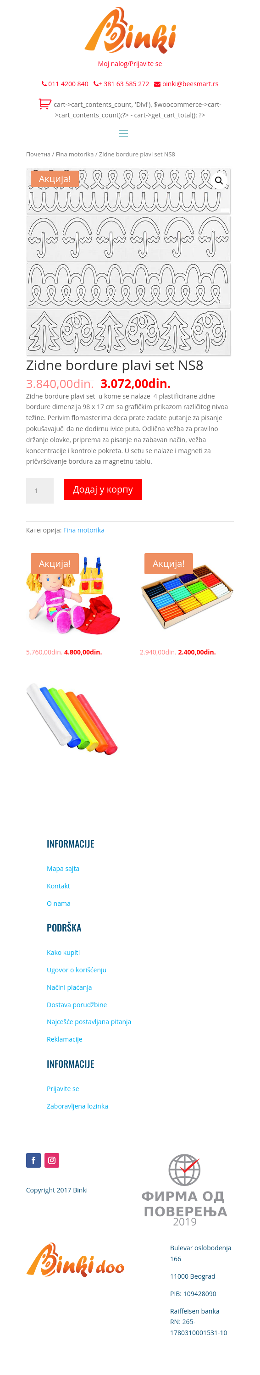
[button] (219, 180)
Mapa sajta (63, 868)
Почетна (38, 154)
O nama (59, 903)
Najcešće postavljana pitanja (89, 1021)
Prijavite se (146, 63)
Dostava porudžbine (77, 1004)
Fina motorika (75, 154)
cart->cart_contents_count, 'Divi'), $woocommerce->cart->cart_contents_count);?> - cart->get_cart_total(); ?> (137, 110)
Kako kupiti (63, 952)
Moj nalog (112, 63)
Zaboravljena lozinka (77, 1106)
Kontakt (58, 886)
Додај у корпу (103, 489)
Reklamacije (65, 1039)
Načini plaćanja (69, 987)
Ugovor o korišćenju (76, 969)
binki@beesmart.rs (186, 83)
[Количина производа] (40, 491)
